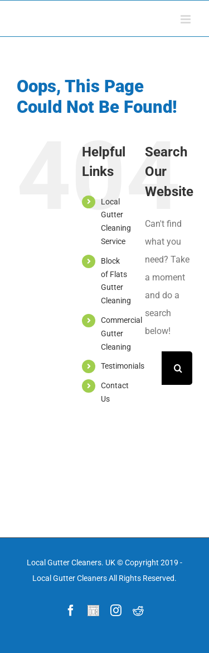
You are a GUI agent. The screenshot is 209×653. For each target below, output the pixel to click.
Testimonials (122, 365)
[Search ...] (153, 368)
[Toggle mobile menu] (186, 19)
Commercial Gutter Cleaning (121, 333)
